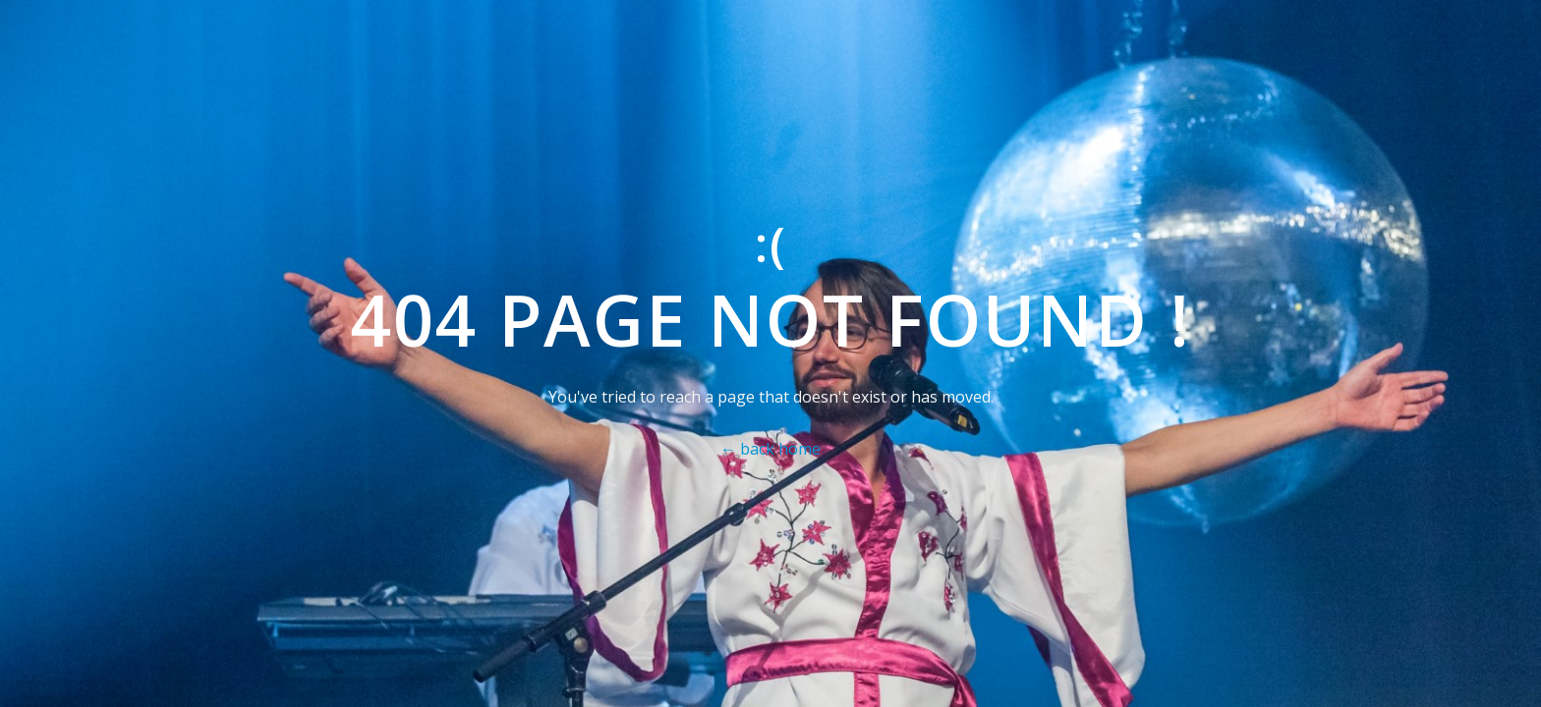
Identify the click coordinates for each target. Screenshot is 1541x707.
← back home (770, 449)
